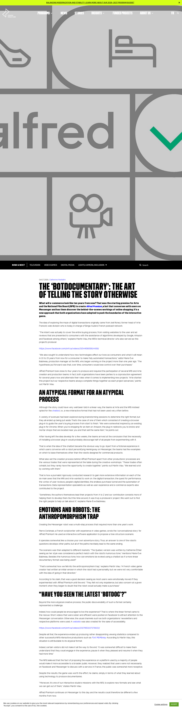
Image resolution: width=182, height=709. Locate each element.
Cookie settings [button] (160, 704)
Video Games (50, 265)
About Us (147, 13)
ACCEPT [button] (174, 704)
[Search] (140, 265)
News (64, 12)
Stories (79, 12)
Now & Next (18, 265)
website (77, 621)
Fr (172, 12)
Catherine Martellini (58, 280)
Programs (45, 13)
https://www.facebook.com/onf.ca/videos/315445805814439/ (69, 348)
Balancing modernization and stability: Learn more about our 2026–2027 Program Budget (90, 2)
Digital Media (67, 265)
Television (35, 265)
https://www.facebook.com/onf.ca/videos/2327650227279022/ (69, 628)
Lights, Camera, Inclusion (91, 265)
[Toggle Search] (178, 13)
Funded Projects (122, 12)
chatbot (56, 410)
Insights (98, 13)
